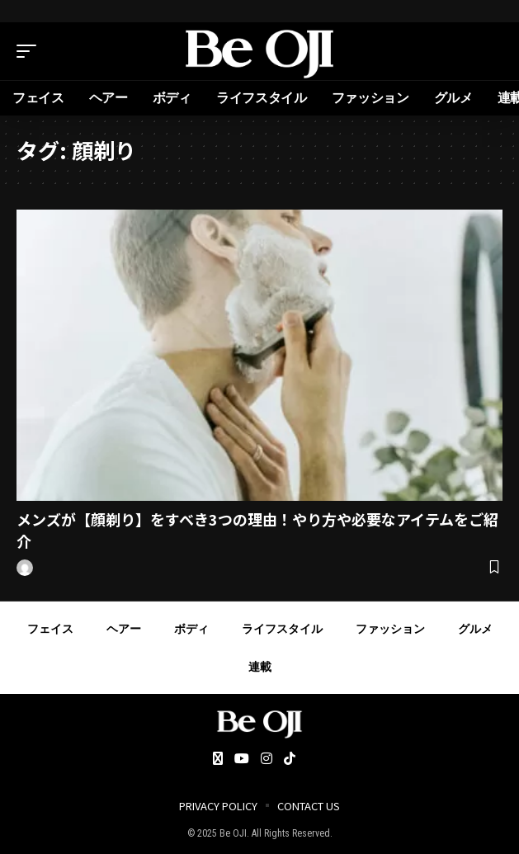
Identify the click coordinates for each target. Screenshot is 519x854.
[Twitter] (218, 759)
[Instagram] (266, 759)
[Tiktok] (289, 759)
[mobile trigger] (31, 51)
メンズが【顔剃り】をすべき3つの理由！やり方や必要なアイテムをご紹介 (257, 529)
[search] (490, 51)
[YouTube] (242, 759)
